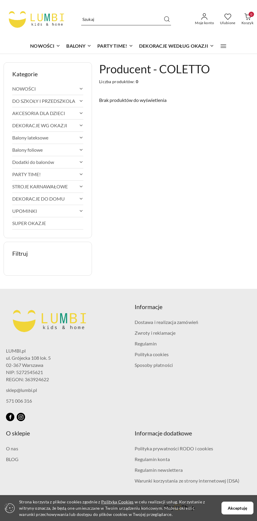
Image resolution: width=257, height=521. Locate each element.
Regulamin (146, 343)
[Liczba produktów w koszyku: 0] (247, 19)
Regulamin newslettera (159, 470)
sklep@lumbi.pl (21, 390)
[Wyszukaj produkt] (126, 19)
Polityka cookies (152, 354)
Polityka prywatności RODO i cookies (174, 448)
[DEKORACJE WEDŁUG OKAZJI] (176, 46)
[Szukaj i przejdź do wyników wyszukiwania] (167, 19)
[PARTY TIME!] (115, 46)
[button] (223, 46)
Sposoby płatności (154, 365)
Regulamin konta (152, 459)
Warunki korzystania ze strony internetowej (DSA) (187, 480)
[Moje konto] (204, 19)
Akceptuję (237, 508)
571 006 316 (19, 401)
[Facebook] (10, 417)
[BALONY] (78, 46)
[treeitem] (47, 89)
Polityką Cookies (117, 501)
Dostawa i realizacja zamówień (166, 322)
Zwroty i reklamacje (155, 333)
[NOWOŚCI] (45, 46)
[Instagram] (21, 417)
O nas (12, 448)
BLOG (12, 459)
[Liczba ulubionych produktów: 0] (228, 19)
